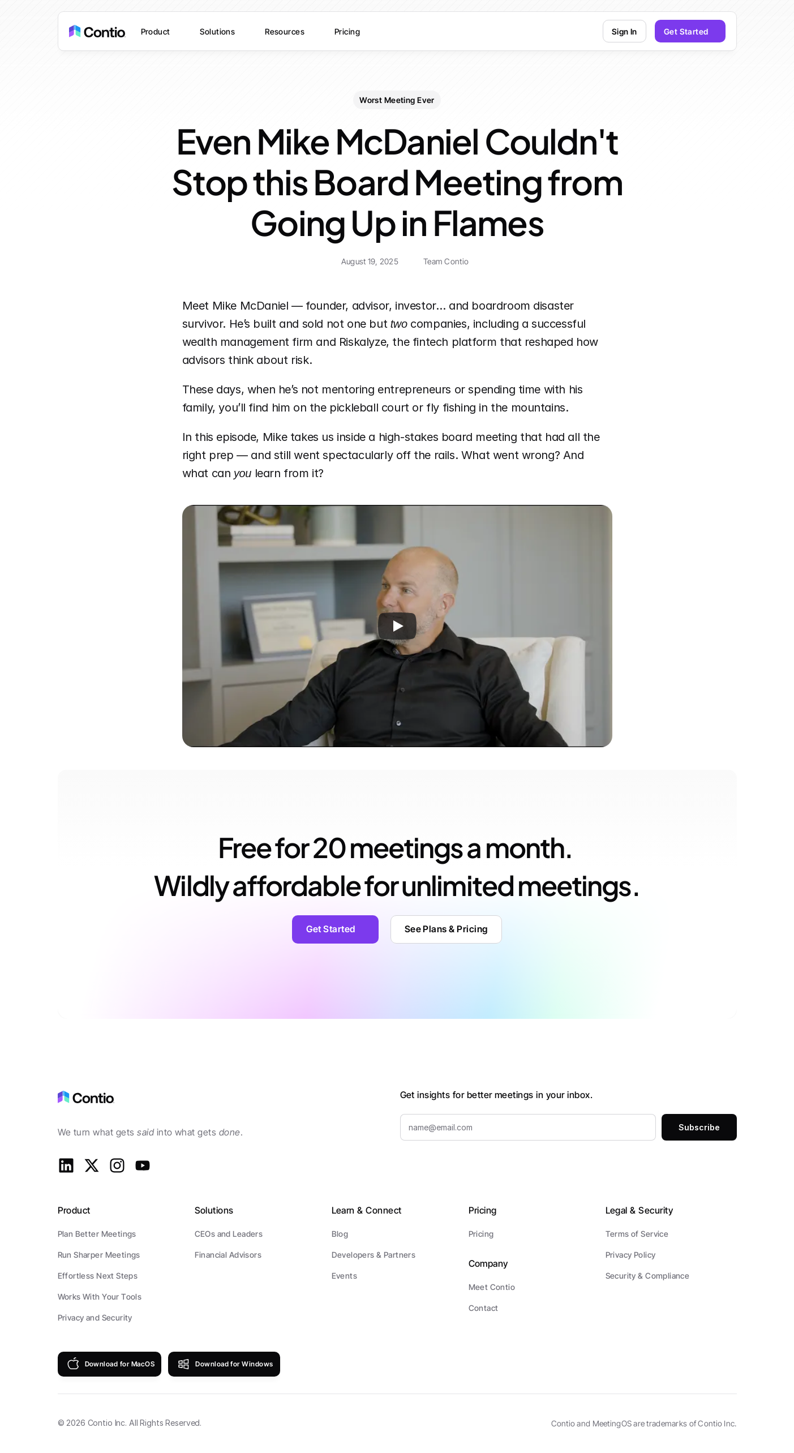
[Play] (397, 626)
